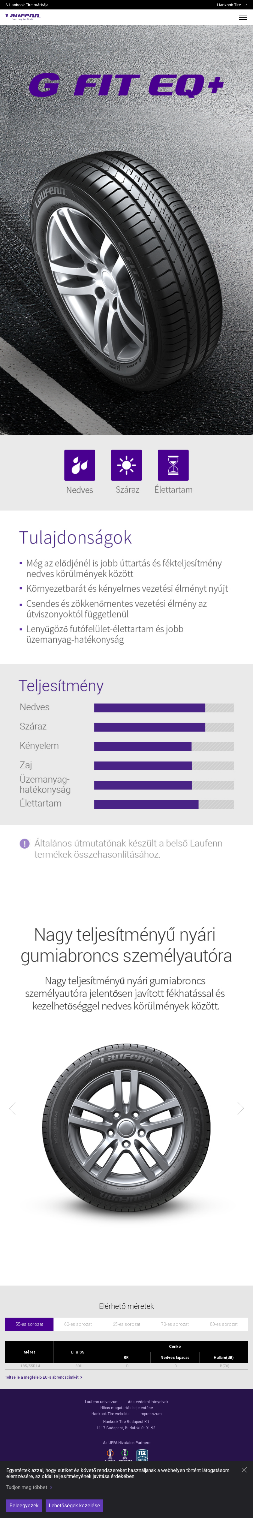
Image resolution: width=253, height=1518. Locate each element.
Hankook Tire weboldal (111, 1414)
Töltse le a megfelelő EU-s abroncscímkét (42, 1377)
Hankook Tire (229, 5)
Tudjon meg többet (26, 1487)
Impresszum (151, 1414)
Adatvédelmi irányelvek (148, 1402)
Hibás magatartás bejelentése (126, 1408)
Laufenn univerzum (102, 1402)
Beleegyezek (24, 1506)
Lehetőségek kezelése (74, 1506)
